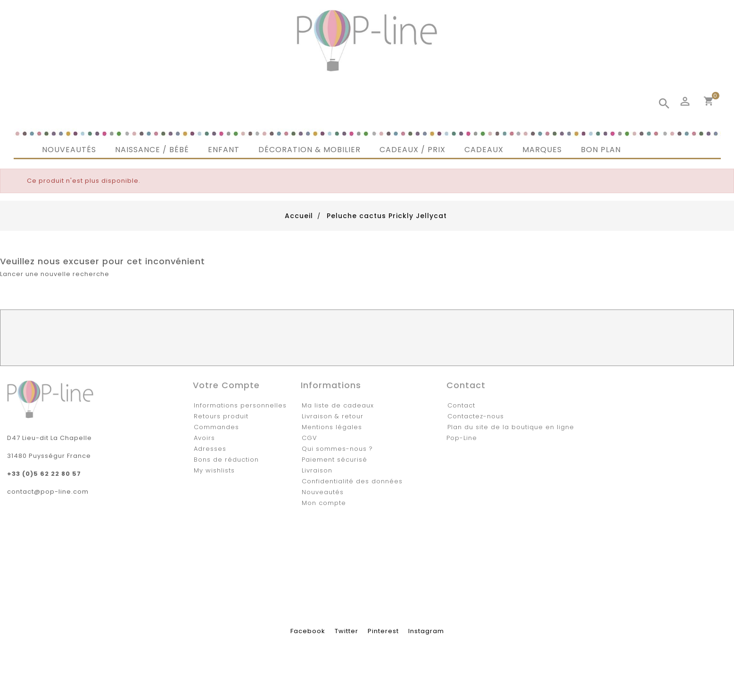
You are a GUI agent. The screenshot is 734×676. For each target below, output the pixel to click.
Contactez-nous (475, 416)
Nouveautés (323, 492)
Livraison (317, 470)
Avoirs (204, 437)
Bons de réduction (226, 459)
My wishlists (214, 470)
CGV (309, 437)
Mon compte (324, 502)
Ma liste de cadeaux (338, 405)
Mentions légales (332, 427)
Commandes (216, 427)
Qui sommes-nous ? (337, 448)
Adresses (210, 448)
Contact (461, 405)
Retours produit (221, 416)
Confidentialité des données (352, 481)
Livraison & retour (332, 416)
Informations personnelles (240, 405)
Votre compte (226, 385)
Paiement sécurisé (334, 459)
